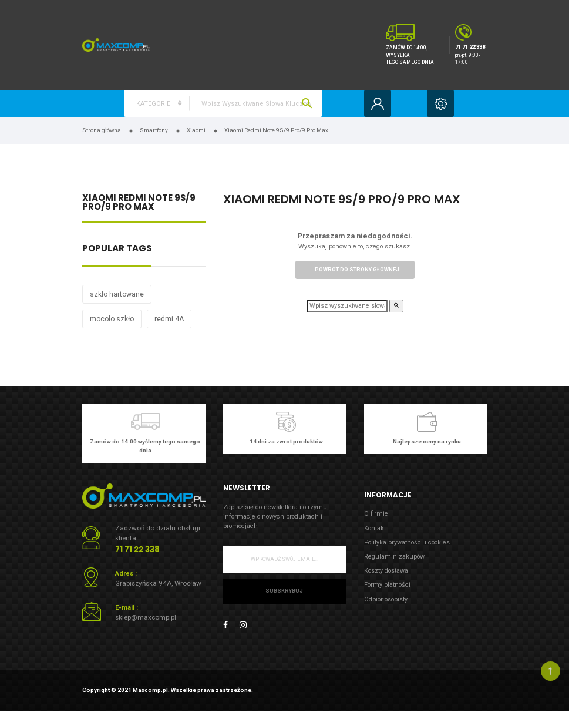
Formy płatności (387, 585)
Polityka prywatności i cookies (407, 542)
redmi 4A (169, 319)
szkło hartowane (117, 294)
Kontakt (375, 528)
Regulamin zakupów (394, 556)
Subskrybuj (284, 591)
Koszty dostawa (386, 570)
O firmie (376, 513)
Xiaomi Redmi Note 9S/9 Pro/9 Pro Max (139, 203)
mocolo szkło (112, 319)
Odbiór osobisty (386, 599)
